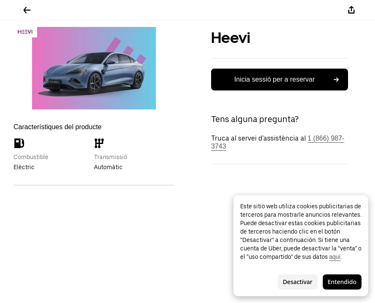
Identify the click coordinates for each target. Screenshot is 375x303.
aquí (334, 256)
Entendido (342, 282)
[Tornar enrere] (27, 10)
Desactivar (297, 282)
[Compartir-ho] (351, 10)
